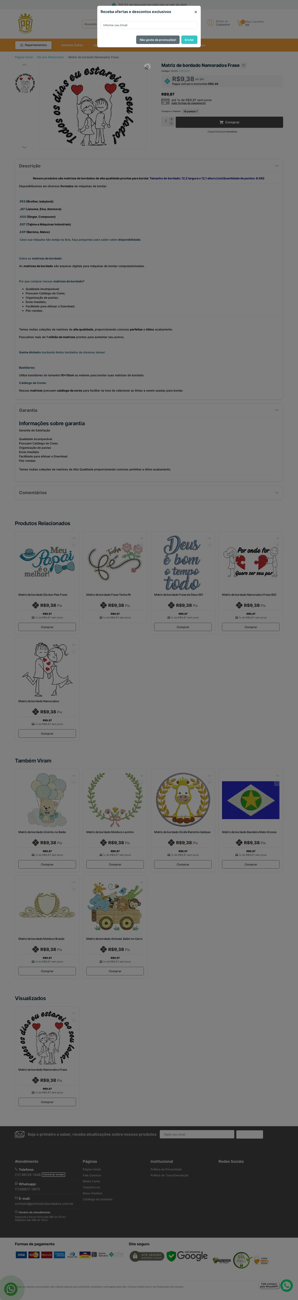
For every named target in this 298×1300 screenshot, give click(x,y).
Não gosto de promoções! (158, 39)
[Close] (196, 12)
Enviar (189, 39)
